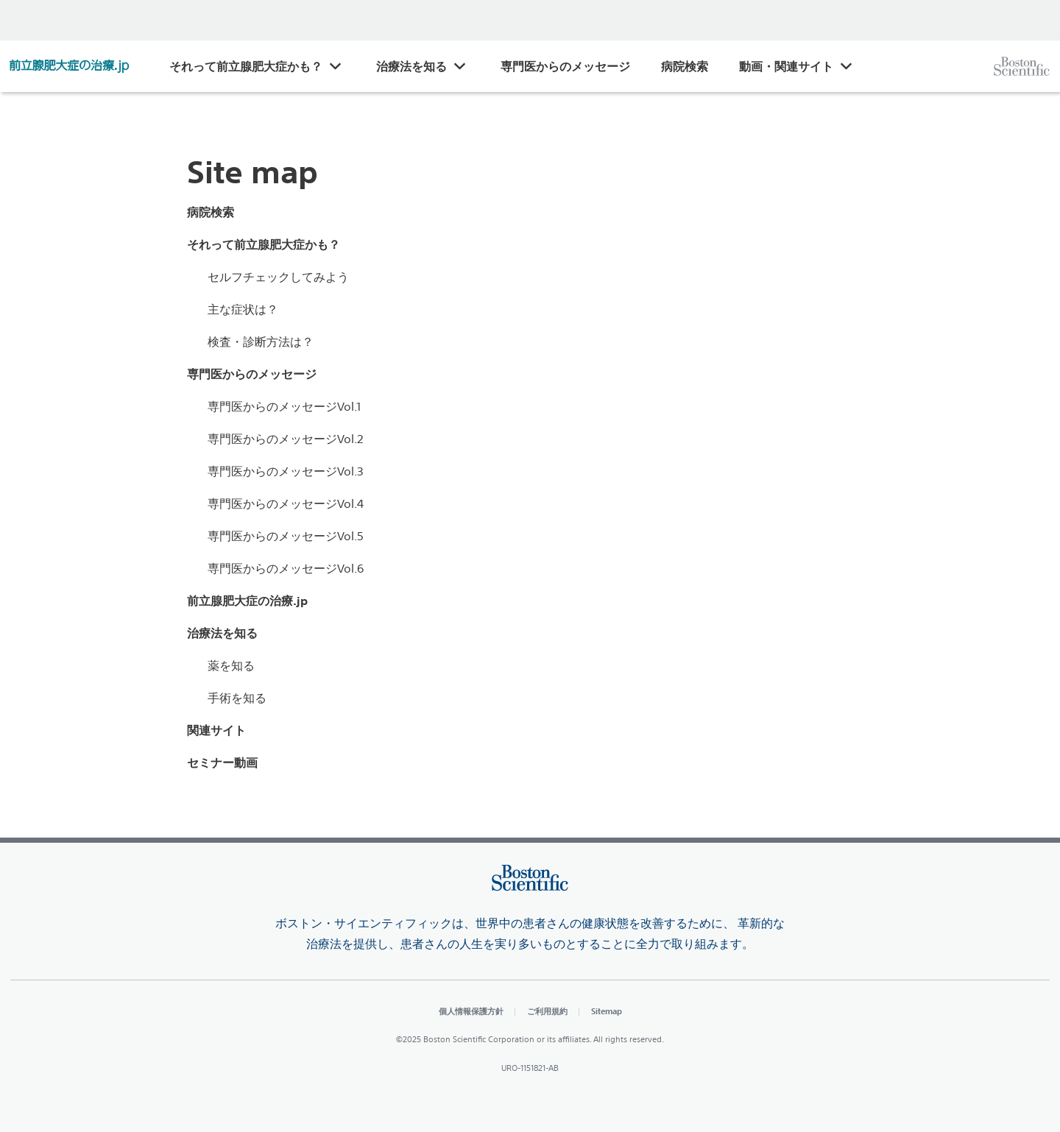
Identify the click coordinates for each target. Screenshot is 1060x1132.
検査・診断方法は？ (261, 341)
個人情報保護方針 (471, 1010)
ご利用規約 (547, 1010)
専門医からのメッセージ (565, 66)
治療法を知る (411, 66)
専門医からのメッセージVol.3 (286, 471)
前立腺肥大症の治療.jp (247, 600)
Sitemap (606, 1010)
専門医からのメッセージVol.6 (286, 568)
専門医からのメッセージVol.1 (284, 406)
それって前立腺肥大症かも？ (245, 66)
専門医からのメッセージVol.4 (286, 503)
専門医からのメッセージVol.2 (286, 439)
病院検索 (684, 66)
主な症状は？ (243, 309)
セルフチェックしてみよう (278, 277)
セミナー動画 (222, 762)
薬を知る (231, 665)
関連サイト (216, 730)
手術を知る (237, 698)
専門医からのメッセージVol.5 (286, 536)
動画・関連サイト (786, 66)
